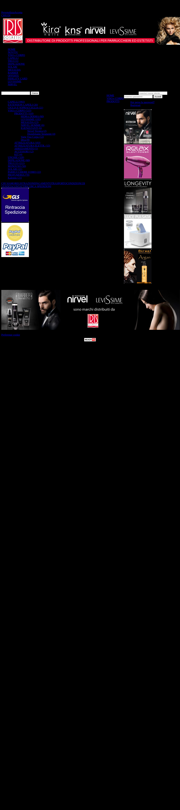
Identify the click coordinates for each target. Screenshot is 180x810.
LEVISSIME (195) (31, 119)
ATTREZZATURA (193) (27, 142)
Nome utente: (131, 93)
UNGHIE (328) (16, 157)
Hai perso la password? (142, 102)
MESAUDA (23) (30, 122)
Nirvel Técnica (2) (36, 131)
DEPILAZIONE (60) (19, 160)
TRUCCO (13, 61)
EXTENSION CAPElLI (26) (23, 104)
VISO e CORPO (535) (19, 110)
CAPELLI (13, 58)
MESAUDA (14, 69)
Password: (173, 93)
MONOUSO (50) (17, 166)
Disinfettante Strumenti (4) (41, 134)
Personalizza (7, 12)
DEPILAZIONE (16, 64)
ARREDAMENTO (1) (26, 148)
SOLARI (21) (15, 169)
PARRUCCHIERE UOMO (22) (24, 172)
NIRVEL (12, 84)
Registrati (135, 105)
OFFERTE (13, 75)
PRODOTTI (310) (23, 113)
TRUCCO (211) (16, 163)
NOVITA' (13, 52)
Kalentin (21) (15, 177)
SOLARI (12, 66)
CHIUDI (5, 15)
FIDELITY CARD (17, 78)
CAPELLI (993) (16, 101)
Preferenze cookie (10, 334)
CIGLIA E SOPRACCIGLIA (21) (25, 107)
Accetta (18, 12)
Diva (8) (25, 139)
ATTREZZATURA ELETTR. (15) (32, 145)
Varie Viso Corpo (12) (32, 137)
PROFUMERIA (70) (18, 175)
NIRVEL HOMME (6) (32, 125)
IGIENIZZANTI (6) (31, 128)
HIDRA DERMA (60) (32, 116)
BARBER (13, 72)
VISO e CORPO (16, 55)
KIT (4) (18, 154)
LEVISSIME (14, 81)
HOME (11, 49)
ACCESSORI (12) (24, 151)
